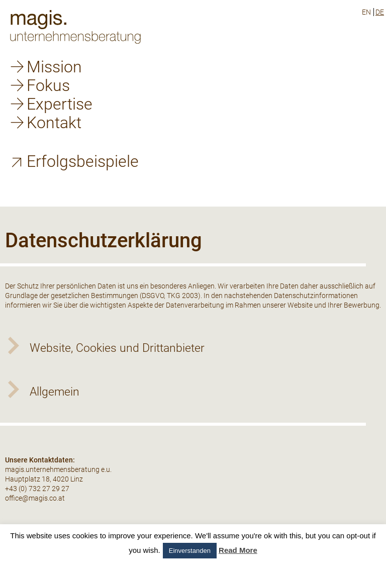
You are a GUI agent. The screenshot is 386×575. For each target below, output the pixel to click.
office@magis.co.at (35, 498)
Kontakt (54, 122)
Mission (54, 66)
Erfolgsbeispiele (83, 161)
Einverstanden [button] (190, 550)
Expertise (59, 104)
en (366, 12)
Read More (238, 550)
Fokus (48, 85)
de (379, 12)
